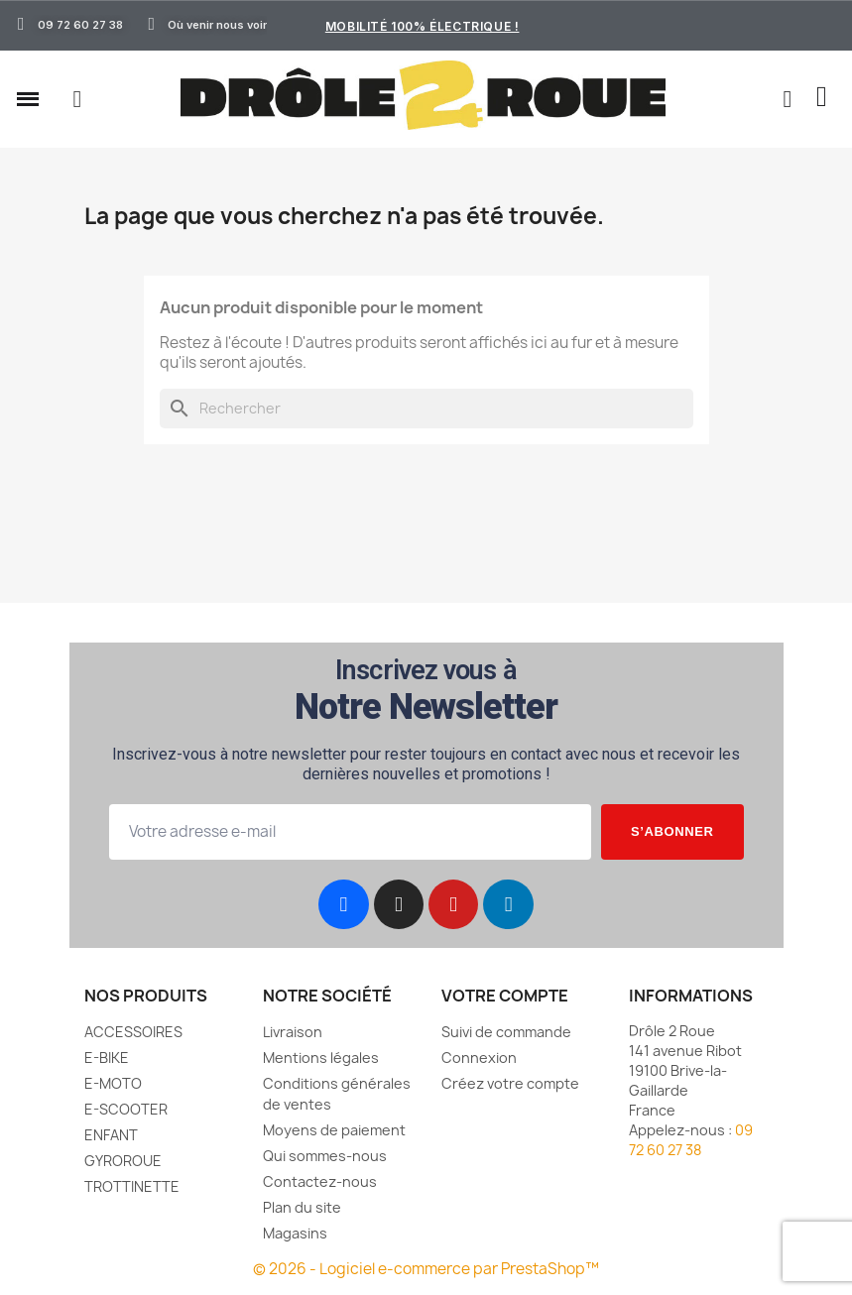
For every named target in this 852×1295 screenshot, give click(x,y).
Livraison (292, 1031)
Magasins (295, 1233)
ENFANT (111, 1134)
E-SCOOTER (126, 1109)
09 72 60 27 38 (691, 1139)
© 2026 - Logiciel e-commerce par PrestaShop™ (426, 1268)
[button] (77, 99)
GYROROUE (123, 1160)
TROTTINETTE (132, 1186)
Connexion (479, 1057)
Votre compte (504, 995)
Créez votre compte (510, 1083)
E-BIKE (106, 1057)
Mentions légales (321, 1057)
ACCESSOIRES (133, 1031)
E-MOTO (113, 1083)
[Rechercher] (426, 408)
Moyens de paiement (334, 1129)
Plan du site (302, 1207)
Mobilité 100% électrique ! (422, 26)
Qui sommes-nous (325, 1155)
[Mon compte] (787, 99)
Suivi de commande (506, 1031)
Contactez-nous (320, 1181)
